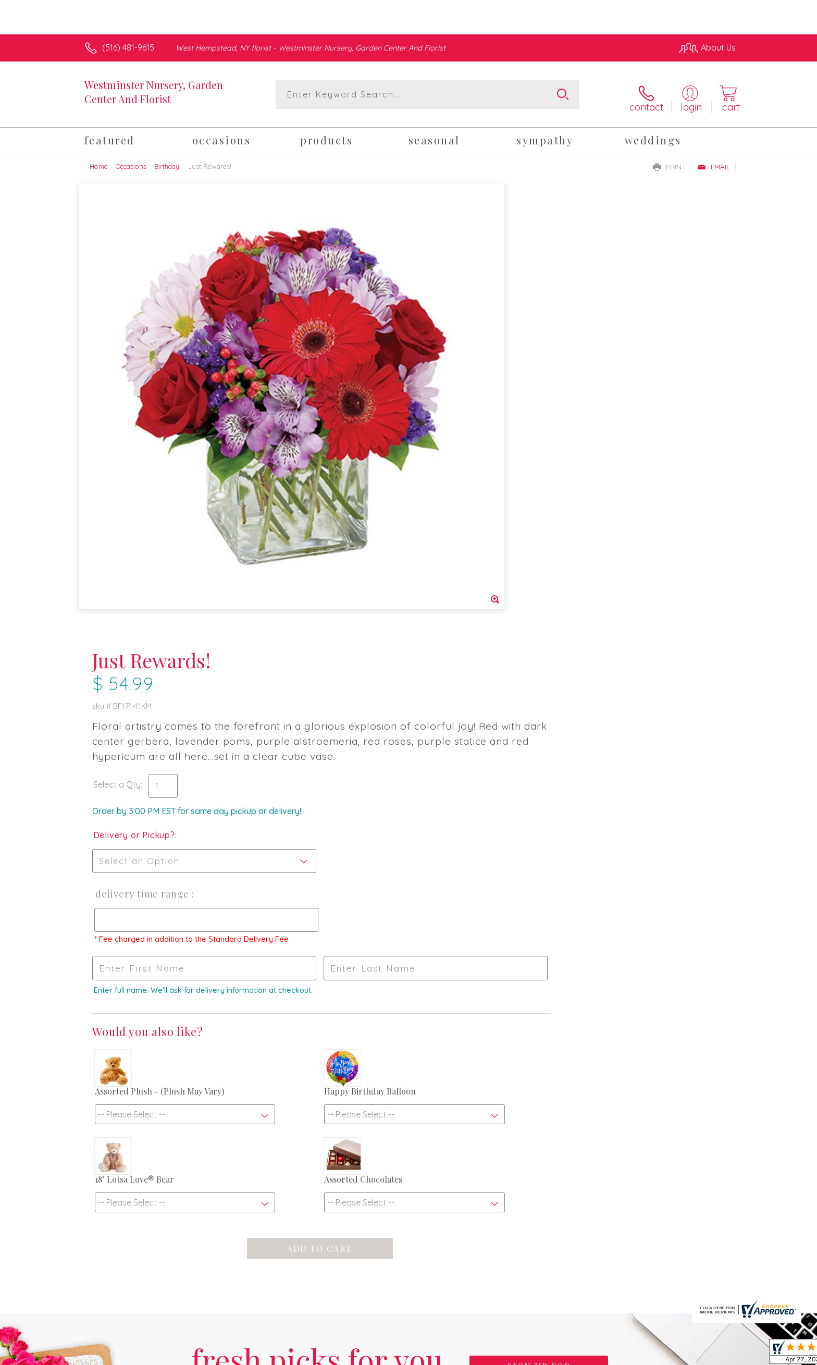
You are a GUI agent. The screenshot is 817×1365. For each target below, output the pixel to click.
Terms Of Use (507, 1354)
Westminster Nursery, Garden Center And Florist (153, 92)
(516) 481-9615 (128, 47)
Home (99, 160)
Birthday (166, 160)
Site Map (708, 1354)
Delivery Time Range (458, 436)
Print (669, 161)
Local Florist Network (643, 1354)
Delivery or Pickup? (450, 377)
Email (713, 161)
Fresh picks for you (317, 1018)
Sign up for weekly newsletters (538, 1012)
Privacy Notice (569, 1354)
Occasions (131, 160)
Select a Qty (433, 327)
